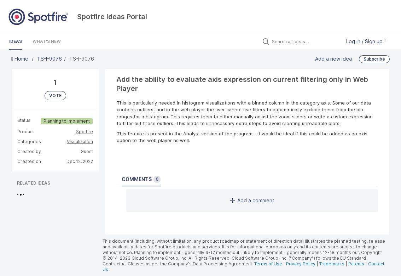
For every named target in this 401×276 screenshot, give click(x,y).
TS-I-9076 (49, 59)
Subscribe (374, 59)
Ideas (15, 41)
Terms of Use (268, 263)
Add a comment (252, 200)
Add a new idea (333, 58)
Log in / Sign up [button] (366, 41)
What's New (47, 41)
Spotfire (84, 131)
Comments (141, 179)
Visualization (80, 141)
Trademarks (332, 263)
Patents (356, 263)
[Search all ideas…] (305, 41)
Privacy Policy (300, 263)
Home (20, 59)
